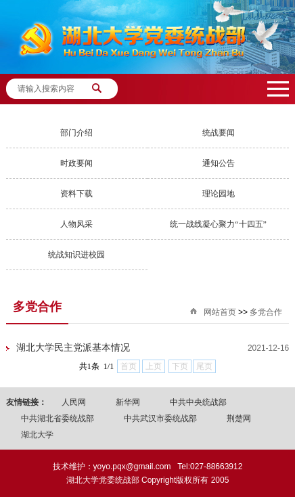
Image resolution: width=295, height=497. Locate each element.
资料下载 (76, 193)
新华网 (128, 402)
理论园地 (218, 193)
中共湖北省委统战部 (57, 418)
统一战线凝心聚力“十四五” (218, 224)
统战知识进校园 (76, 254)
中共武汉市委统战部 (160, 418)
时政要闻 (76, 163)
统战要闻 (218, 132)
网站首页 (220, 312)
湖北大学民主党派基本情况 (73, 348)
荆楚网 (239, 418)
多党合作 (266, 312)
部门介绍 (76, 132)
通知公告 (218, 163)
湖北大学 (37, 434)
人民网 (74, 402)
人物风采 (76, 224)
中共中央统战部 (198, 402)
